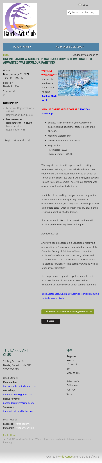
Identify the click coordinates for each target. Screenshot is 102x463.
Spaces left (9, 91)
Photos (50, 320)
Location (8, 82)
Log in (85, 4)
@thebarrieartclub (24, 427)
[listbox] (86, 55)
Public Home (10, 435)
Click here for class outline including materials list (68, 311)
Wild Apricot (66, 456)
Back (6, 54)
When (6, 70)
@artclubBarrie (23, 423)
